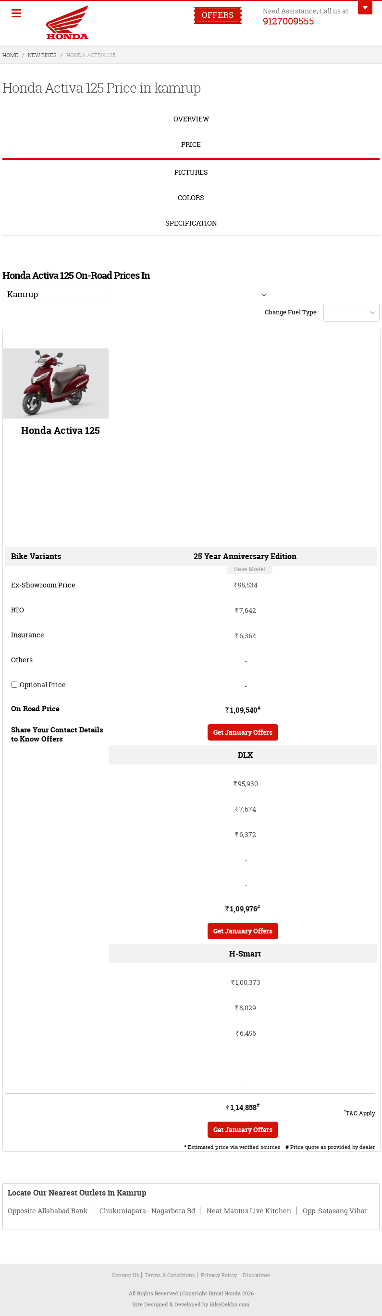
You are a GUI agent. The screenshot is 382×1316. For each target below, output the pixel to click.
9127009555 (288, 20)
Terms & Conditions (170, 1275)
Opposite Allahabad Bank (48, 1211)
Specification (191, 222)
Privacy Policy (219, 1275)
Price (191, 144)
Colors (191, 197)
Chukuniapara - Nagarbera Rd (147, 1211)
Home (10, 55)
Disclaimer (257, 1275)
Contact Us (125, 1275)
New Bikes (42, 55)
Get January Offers (242, 732)
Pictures (191, 172)
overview (191, 118)
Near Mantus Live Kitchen (249, 1211)
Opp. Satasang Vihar (335, 1211)
